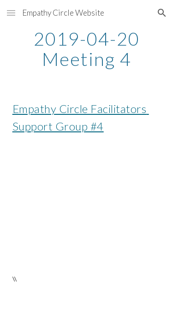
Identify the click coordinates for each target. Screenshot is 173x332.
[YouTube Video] (87, 204)
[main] (87, 49)
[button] (11, 12)
